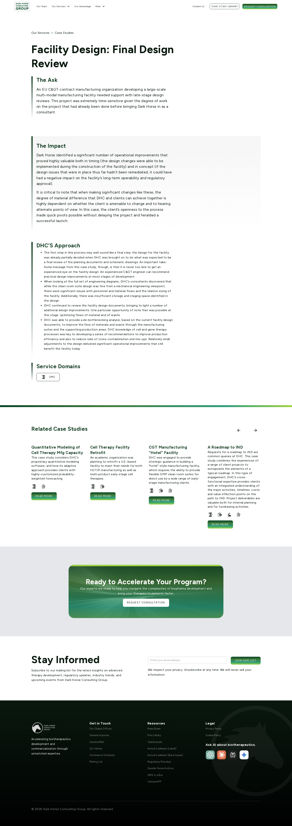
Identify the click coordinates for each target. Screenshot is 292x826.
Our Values (95, 748)
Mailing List (95, 761)
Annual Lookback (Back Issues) (165, 755)
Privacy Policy (214, 728)
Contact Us (198, 6)
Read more (44, 496)
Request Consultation (260, 6)
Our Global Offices (100, 728)
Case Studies (64, 33)
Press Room (154, 728)
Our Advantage (82, 6)
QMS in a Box (155, 775)
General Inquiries (99, 735)
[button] (60, 6)
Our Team (41, 6)
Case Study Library (224, 6)
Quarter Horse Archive (160, 768)
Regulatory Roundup (159, 761)
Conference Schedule (102, 755)
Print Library (154, 735)
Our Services (40, 33)
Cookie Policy (213, 735)
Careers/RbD (96, 742)
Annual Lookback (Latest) (162, 748)
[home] (22, 6)
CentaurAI (154, 781)
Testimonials (155, 742)
